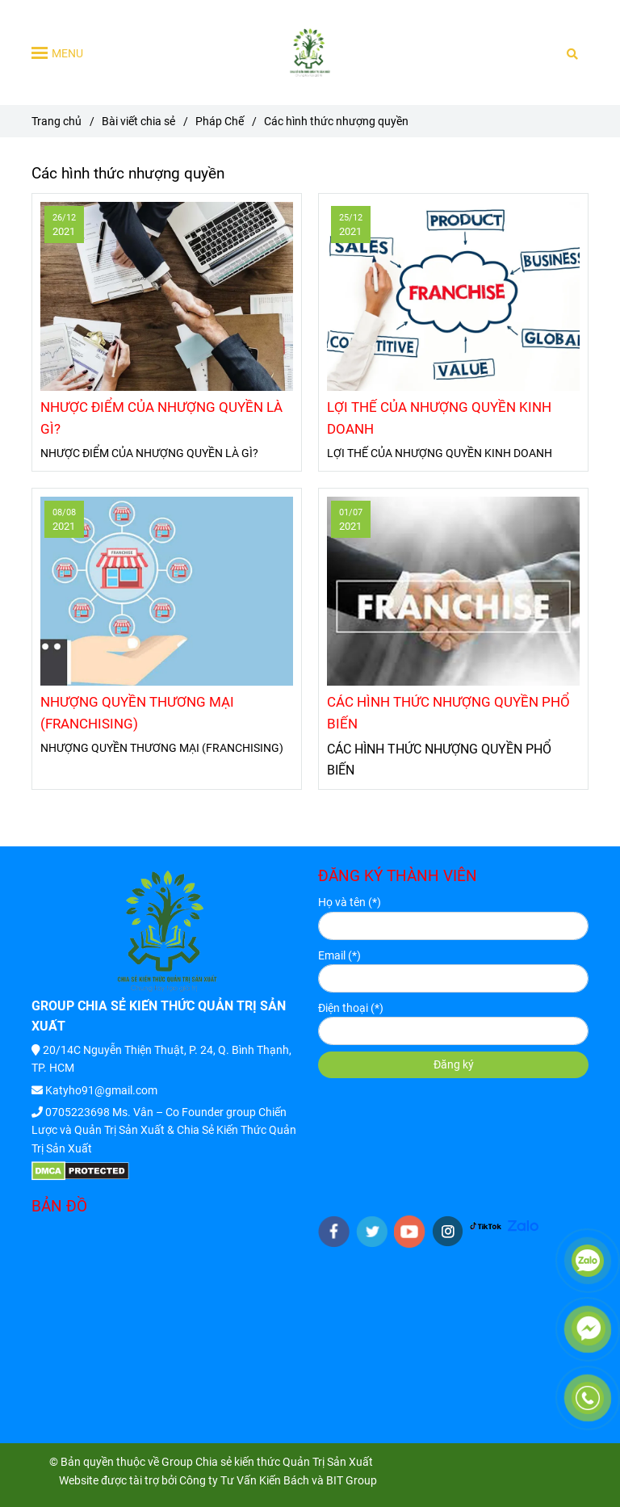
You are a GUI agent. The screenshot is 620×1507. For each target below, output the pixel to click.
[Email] (453, 978)
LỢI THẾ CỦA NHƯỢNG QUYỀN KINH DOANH (439, 418)
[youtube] (409, 1231)
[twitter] (372, 1231)
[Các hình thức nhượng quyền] (310, 52)
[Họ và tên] (453, 926)
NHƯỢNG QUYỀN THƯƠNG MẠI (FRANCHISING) (137, 713)
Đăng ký (454, 1064)
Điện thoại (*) (350, 1007)
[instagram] (447, 1231)
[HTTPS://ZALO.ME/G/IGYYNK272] (523, 1224)
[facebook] (334, 1231)
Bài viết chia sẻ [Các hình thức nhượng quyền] (138, 121)
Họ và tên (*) (349, 902)
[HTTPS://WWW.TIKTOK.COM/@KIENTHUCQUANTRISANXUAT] (485, 1224)
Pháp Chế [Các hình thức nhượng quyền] (219, 121)
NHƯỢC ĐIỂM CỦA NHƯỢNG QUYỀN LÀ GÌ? (161, 418)
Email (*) (339, 955)
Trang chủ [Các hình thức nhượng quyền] (56, 121)
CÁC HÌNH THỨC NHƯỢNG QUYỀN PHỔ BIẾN (448, 713)
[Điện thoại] (453, 1031)
